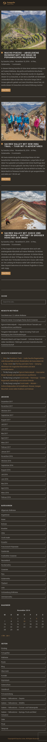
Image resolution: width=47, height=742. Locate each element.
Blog (3, 666)
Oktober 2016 (6, 461)
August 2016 (5, 470)
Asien (3, 519)
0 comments (16, 153)
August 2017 (5, 420)
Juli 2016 (4, 474)
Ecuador (4, 542)
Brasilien (4, 528)
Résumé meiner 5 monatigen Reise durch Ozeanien (19, 320)
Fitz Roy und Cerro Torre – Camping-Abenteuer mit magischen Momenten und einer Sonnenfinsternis (21, 366)
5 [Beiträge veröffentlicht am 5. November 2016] (36, 619)
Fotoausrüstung (7, 694)
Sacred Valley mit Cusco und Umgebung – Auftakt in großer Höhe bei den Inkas (24, 235)
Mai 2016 (4, 484)
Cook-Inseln (5, 538)
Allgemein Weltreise (8, 510)
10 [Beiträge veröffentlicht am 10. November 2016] (24, 621)
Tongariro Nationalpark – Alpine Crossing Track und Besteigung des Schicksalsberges (20, 333)
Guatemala (5, 551)
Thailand (4, 583)
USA (3, 588)
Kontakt (4, 676)
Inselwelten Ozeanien (9, 556)
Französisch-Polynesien (9, 547)
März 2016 (5, 493)
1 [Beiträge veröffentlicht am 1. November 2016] (11, 619)
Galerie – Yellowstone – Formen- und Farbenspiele (19, 707)
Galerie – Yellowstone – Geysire (12, 698)
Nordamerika (6, 565)
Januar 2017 (5, 452)
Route (3, 662)
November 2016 (7, 456)
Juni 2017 (4, 429)
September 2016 (7, 465)
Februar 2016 (6, 497)
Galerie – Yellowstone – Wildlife (12, 703)
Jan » (8, 636)
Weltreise (4, 657)
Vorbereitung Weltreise (9, 592)
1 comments (16, 64)
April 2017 (5, 438)
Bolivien (4, 524)
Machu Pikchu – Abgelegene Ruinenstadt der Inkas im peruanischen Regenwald (21, 55)
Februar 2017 (6, 447)
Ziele (3, 719)
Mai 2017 (4, 433)
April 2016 (5, 488)
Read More (6, 90)
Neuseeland (5, 560)
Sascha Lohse (8, 61)
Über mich (5, 671)
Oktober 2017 (6, 411)
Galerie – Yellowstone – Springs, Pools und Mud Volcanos (18, 713)
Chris (5, 358)
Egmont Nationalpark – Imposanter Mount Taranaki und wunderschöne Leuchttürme (21, 326)
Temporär (4, 728)
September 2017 (7, 415)
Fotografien (5, 653)
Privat (3, 724)
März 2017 (5, 443)
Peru (34, 61)
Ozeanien (4, 569)
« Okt (3, 636)
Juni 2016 (4, 479)
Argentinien (5, 515)
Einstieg (4, 648)
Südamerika (5, 64)
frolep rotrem (8, 364)
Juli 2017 (4, 424)
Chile (3, 533)
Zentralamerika (6, 597)
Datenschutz (5, 685)
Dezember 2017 (7, 402)
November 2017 (7, 406)
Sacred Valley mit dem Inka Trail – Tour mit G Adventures (23, 145)
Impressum (5, 680)
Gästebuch (5, 689)
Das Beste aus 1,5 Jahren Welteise (13, 315)
